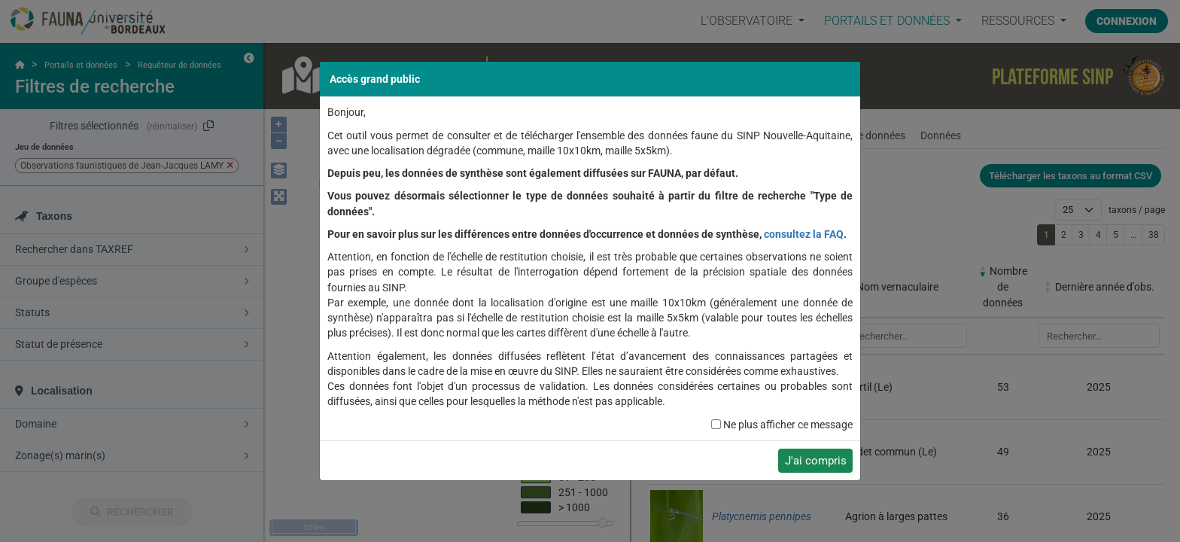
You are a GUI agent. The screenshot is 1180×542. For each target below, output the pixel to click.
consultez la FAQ (804, 234)
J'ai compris (816, 460)
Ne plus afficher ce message (788, 425)
